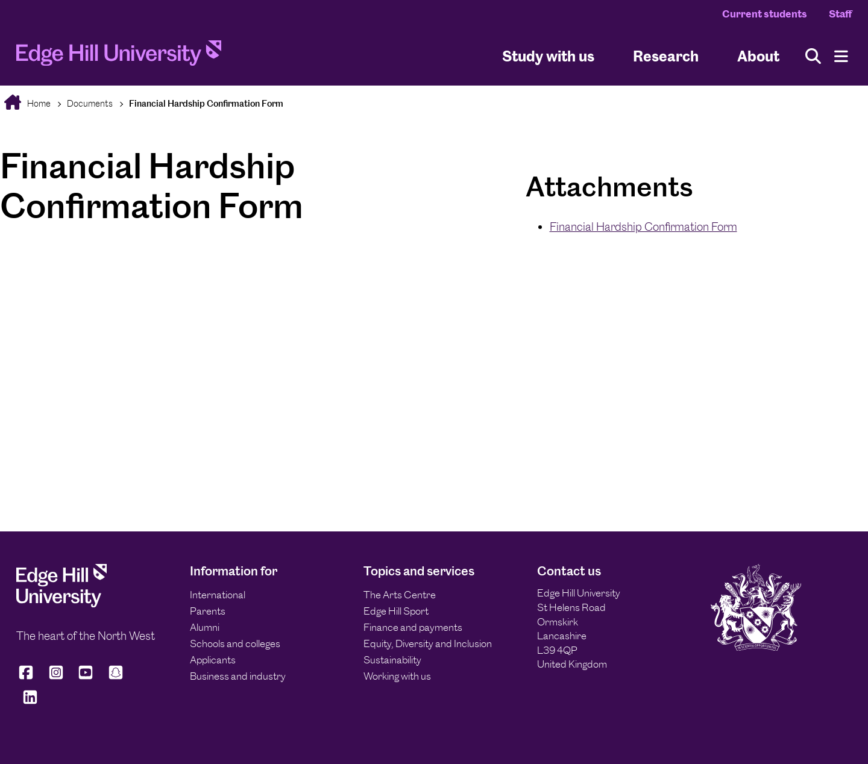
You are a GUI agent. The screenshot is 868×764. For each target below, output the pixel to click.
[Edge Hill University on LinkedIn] (30, 702)
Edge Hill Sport (396, 611)
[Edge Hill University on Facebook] (28, 677)
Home (38, 103)
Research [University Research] (666, 56)
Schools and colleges (235, 643)
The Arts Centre (399, 595)
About (758, 56)
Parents (207, 611)
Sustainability (392, 660)
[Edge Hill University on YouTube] (85, 677)
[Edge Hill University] (61, 604)
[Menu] (841, 56)
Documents (90, 103)
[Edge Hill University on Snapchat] (116, 677)
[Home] (118, 56)
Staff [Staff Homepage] (840, 14)
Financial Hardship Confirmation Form (206, 103)
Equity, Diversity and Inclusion (427, 643)
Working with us (397, 676)
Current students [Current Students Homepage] (764, 14)
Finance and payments (412, 627)
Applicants (213, 660)
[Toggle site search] (813, 56)
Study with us (548, 56)
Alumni (204, 627)
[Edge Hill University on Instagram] (56, 677)
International (217, 595)
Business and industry (238, 676)
